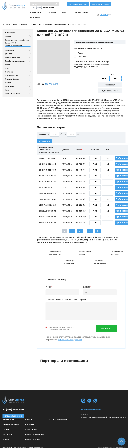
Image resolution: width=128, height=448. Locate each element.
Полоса (9, 67)
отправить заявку (93, 4)
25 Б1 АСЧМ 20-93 (47, 189)
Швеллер (9, 45)
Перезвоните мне (115, 4)
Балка (33, 20)
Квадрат (9, 81)
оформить (106, 324)
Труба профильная (15, 56)
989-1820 (43, 7)
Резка (80, 48)
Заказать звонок (13, 411)
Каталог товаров (11, 419)
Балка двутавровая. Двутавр (17, 35)
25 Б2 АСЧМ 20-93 (47, 194)
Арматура (10, 28)
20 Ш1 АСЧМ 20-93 (47, 177)
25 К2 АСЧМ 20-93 (47, 206)
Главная (6, 20)
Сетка (8, 78)
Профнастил (11, 71)
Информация (80, 12)
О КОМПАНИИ (36, 12)
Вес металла (30, 424)
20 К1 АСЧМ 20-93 (47, 165)
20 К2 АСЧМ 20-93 (47, 171)
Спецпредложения (58, 414)
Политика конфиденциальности (112, 443)
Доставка (82, 52)
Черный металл (20, 20)
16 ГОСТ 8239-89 (47, 153)
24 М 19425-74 (46, 183)
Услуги (65, 12)
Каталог (52, 12)
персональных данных (70, 335)
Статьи (5, 434)
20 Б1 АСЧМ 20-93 (47, 159)
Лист (7, 60)
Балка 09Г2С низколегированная (54, 20)
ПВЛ (7, 63)
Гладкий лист (12, 74)
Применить (44, 136)
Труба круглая (12, 52)
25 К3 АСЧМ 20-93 (47, 212)
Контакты (98, 12)
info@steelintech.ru (91, 404)
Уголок (8, 49)
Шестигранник (13, 89)
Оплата (28, 414)
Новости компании (34, 429)
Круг (7, 85)
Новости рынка (32, 434)
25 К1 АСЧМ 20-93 (47, 200)
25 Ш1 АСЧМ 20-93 (47, 218)
